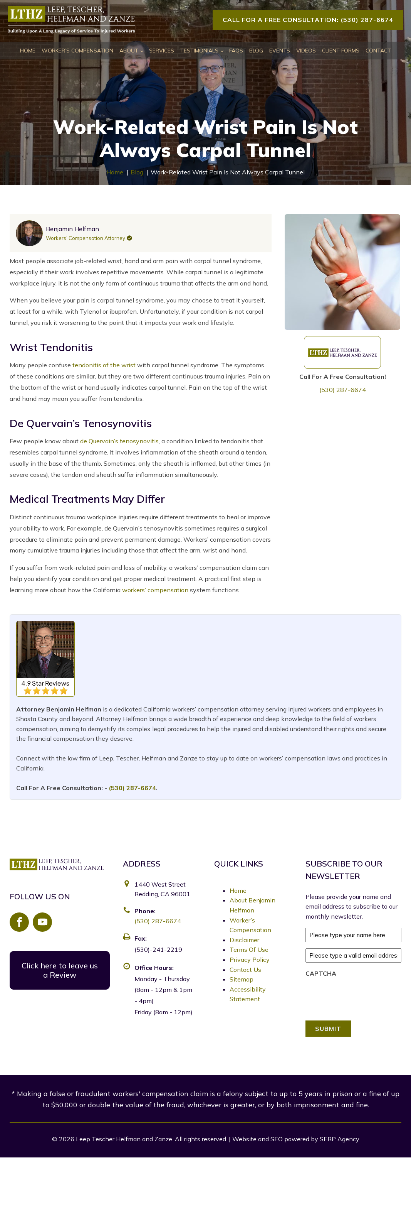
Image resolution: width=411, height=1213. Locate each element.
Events (279, 50)
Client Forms (340, 50)
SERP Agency (339, 1139)
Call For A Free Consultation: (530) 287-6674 (308, 20)
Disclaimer (244, 940)
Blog (256, 50)
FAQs (236, 50)
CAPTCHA (320, 973)
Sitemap (241, 979)
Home (27, 50)
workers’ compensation (155, 590)
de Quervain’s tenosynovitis (119, 441)
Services (161, 50)
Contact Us (245, 969)
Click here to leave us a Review (60, 970)
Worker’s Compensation (77, 50)
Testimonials (199, 50)
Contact (378, 50)
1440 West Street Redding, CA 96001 (162, 889)
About (128, 50)
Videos (306, 50)
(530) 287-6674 (342, 390)
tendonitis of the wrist (104, 365)
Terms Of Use (249, 949)
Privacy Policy (250, 959)
